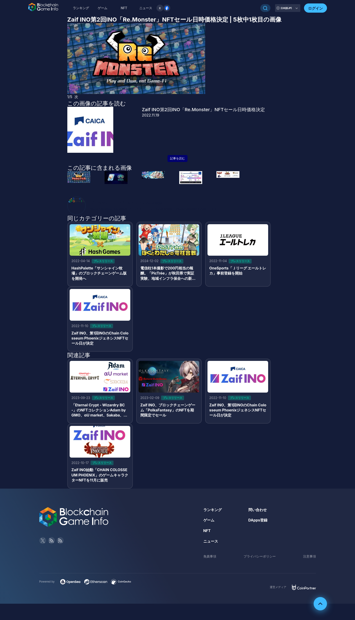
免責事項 (209, 557)
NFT (124, 8)
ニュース (210, 542)
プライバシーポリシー (260, 557)
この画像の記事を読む (96, 103)
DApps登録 (258, 521)
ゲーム (102, 8)
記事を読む (177, 158)
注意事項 (309, 557)
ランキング (81, 8)
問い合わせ (257, 510)
